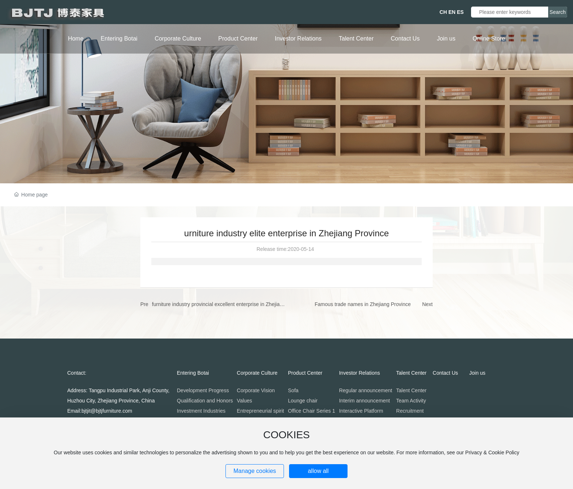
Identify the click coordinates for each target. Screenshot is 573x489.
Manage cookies (255, 471)
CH (443, 12)
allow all (318, 471)
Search (558, 12)
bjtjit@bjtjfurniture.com (106, 411)
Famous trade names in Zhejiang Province (363, 304)
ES (460, 12)
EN (451, 12)
